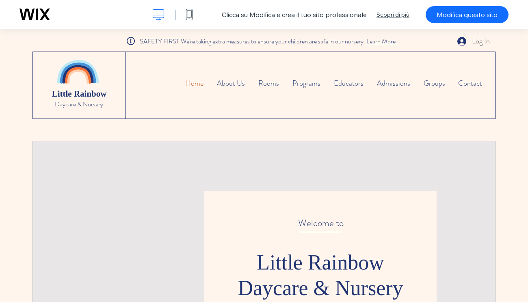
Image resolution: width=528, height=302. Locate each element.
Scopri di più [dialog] (393, 14)
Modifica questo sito (467, 15)
